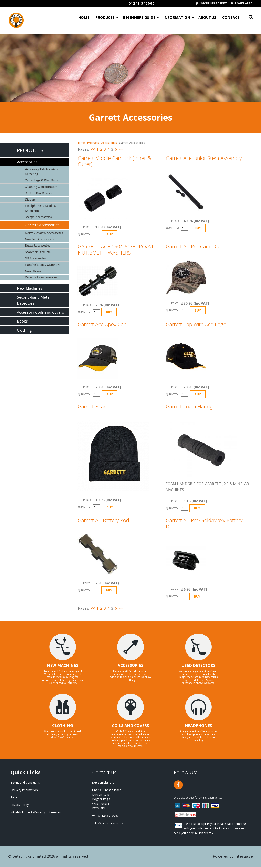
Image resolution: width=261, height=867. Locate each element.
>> (120, 149)
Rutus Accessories (37, 245)
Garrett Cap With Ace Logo (196, 324)
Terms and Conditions (25, 782)
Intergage (243, 856)
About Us (207, 17)
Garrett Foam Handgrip (192, 406)
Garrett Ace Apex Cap (102, 324)
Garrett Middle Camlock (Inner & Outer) (114, 160)
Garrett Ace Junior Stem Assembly (204, 157)
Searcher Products (38, 252)
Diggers (30, 199)
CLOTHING (62, 725)
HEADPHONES (198, 725)
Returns (16, 797)
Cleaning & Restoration (41, 187)
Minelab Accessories (39, 239)
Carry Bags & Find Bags (41, 180)
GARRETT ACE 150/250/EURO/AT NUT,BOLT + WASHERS (116, 249)
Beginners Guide (139, 17)
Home (83, 17)
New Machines (29, 288)
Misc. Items (33, 271)
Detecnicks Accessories (41, 277)
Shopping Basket (213, 3)
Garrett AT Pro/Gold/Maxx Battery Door (204, 523)
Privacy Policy (20, 805)
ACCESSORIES (130, 665)
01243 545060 (142, 3)
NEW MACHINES (62, 665)
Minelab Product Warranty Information (36, 812)
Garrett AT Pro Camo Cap (194, 246)
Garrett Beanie (94, 406)
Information (176, 17)
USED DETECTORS (198, 665)
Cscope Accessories (38, 217)
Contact (231, 17)
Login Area (243, 3)
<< (93, 149)
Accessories (109, 143)
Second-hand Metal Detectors (34, 300)
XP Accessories (35, 258)
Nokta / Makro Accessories (44, 233)
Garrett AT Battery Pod (103, 520)
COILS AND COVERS (130, 725)
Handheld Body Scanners (42, 265)
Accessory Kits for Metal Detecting (42, 171)
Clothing (24, 330)
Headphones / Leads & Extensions (40, 208)
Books (22, 321)
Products (105, 17)
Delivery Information (24, 790)
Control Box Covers (38, 193)
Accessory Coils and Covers (40, 312)
